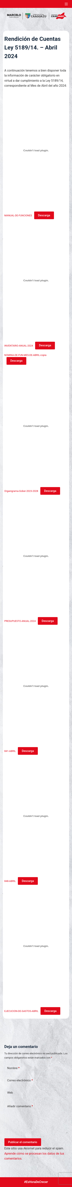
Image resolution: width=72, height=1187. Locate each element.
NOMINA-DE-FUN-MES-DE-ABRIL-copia (25, 355)
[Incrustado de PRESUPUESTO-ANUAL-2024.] (36, 555)
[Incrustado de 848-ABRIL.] (36, 815)
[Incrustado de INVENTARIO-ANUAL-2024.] (36, 280)
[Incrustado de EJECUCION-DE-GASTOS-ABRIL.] (36, 945)
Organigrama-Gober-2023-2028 (21, 491)
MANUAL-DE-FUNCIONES (18, 215)
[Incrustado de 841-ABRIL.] (36, 685)
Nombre (13, 1068)
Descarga (44, 215)
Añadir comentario (20, 1106)
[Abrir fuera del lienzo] (66, 4)
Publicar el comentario (22, 1142)
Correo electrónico (20, 1080)
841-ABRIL (10, 751)
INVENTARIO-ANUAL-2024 (18, 345)
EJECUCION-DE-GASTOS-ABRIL (21, 1011)
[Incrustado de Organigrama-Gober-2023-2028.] (36, 425)
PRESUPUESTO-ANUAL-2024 (20, 621)
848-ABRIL (10, 881)
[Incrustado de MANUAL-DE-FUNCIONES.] (36, 150)
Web (10, 1092)
